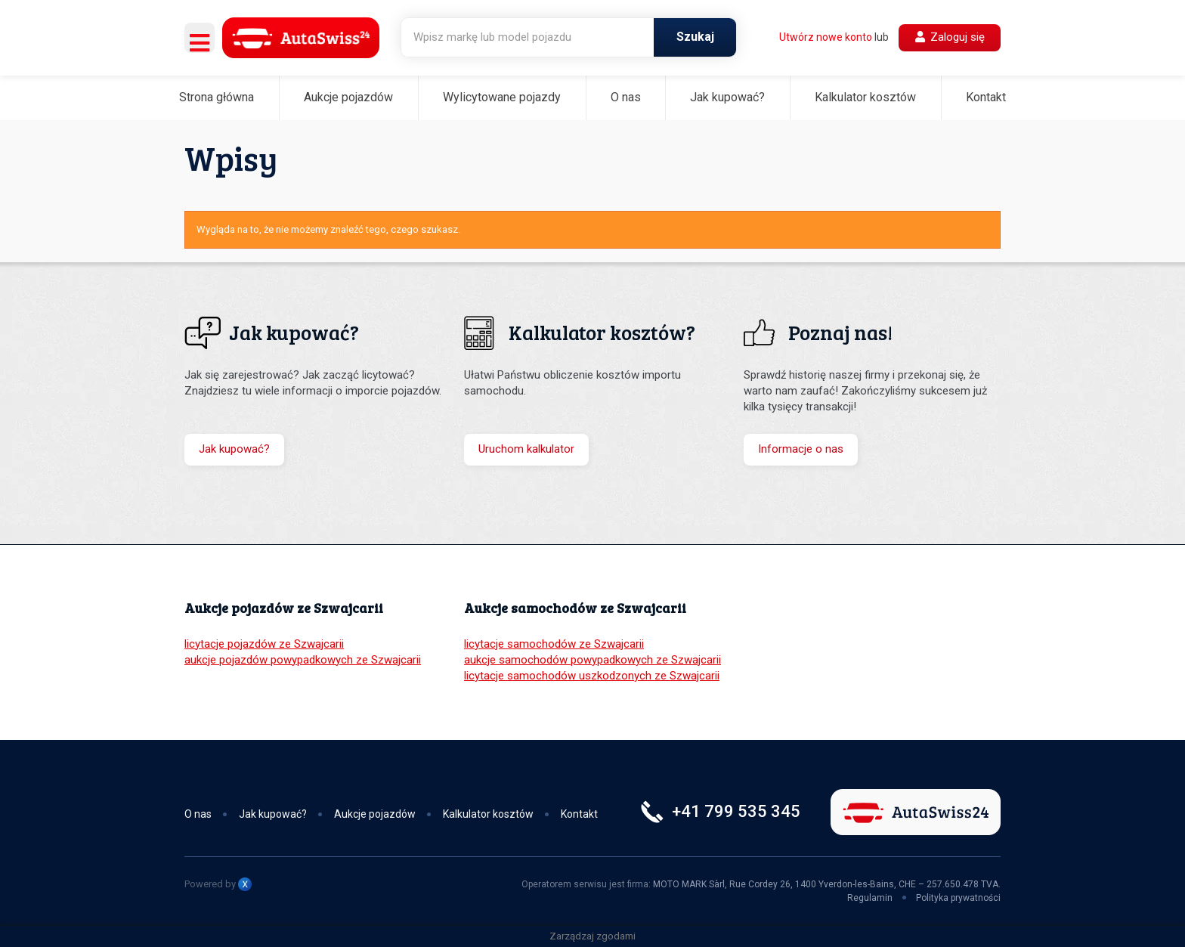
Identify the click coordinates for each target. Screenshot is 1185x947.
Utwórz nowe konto (825, 37)
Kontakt (986, 97)
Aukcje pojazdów (348, 97)
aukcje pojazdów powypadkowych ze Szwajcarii (302, 660)
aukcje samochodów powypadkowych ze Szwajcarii (592, 660)
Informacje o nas (800, 449)
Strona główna (216, 97)
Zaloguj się (950, 37)
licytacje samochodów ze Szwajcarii (554, 644)
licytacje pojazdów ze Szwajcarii (264, 644)
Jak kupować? (727, 97)
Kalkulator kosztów (865, 97)
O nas (626, 97)
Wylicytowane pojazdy (502, 97)
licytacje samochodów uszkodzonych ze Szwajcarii (591, 675)
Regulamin (870, 898)
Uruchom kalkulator (526, 449)
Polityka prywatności (958, 898)
